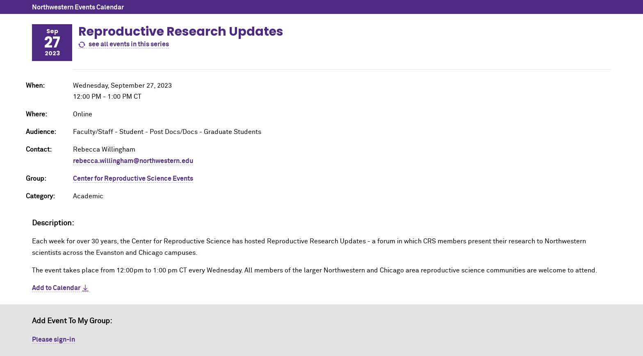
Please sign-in (53, 339)
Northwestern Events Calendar (78, 7)
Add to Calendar (56, 288)
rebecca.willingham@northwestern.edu (133, 161)
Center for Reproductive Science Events (133, 178)
